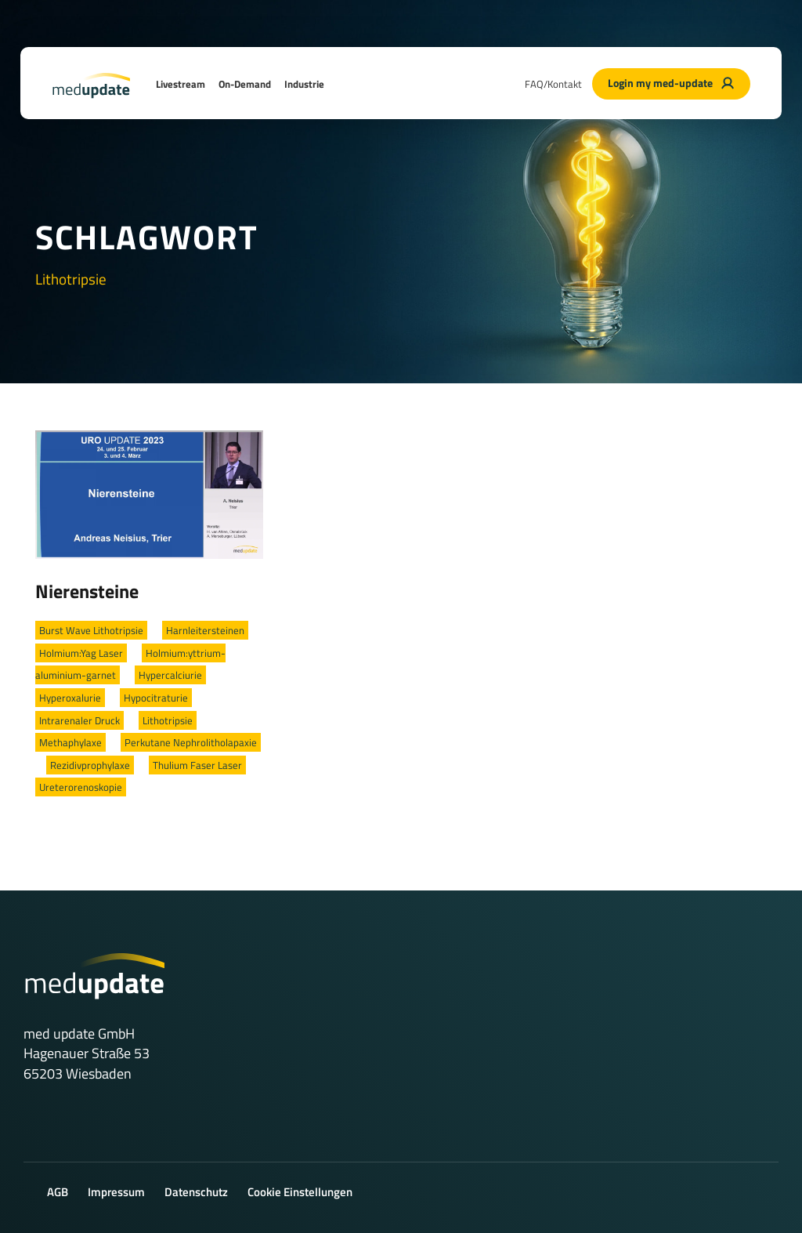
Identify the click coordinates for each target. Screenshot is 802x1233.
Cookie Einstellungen (299, 1192)
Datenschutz (196, 1192)
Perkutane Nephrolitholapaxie (191, 742)
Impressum (116, 1192)
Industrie (304, 84)
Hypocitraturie (156, 697)
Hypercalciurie (170, 675)
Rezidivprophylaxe (90, 765)
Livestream (180, 84)
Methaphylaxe (70, 742)
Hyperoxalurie (70, 697)
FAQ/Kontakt (553, 84)
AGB (57, 1192)
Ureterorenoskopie (80, 787)
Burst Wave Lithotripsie (91, 630)
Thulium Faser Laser (197, 765)
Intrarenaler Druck (79, 720)
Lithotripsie (168, 720)
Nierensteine (87, 591)
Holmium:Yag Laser (81, 653)
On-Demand (245, 84)
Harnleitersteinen (205, 630)
